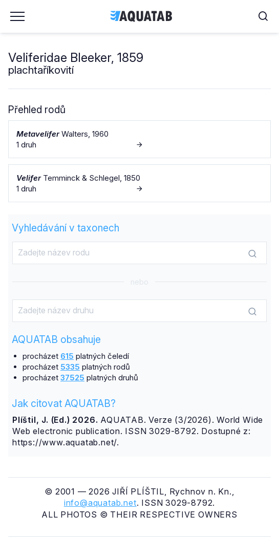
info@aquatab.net (100, 503)
